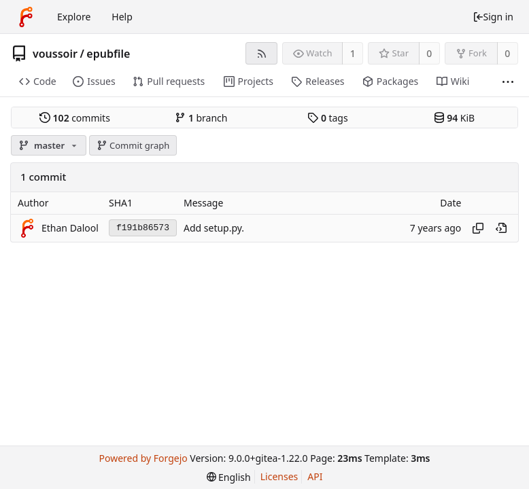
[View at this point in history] (501, 228)
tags (327, 117)
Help (122, 16)
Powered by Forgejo (143, 458)
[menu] (229, 477)
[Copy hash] (478, 228)
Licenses (279, 476)
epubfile (108, 53)
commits (74, 117)
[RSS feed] (261, 53)
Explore (73, 16)
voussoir (55, 53)
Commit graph (133, 145)
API (314, 476)
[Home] (26, 17)
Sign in (493, 16)
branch (201, 117)
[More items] (508, 81)
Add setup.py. (214, 227)
